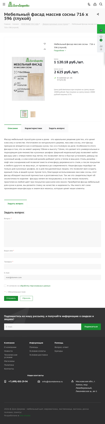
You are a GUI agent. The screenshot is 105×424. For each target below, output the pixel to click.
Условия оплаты (37, 351)
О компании (10, 347)
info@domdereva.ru (52, 381)
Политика (9, 365)
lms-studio (25, 415)
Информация (36, 342)
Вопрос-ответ (61, 347)
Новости (8, 351)
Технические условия (10, 356)
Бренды (59, 351)
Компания (9, 342)
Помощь (33, 347)
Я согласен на (28, 286)
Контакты (9, 368)
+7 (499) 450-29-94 (17, 381)
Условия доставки (38, 354)
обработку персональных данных (35, 286)
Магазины (9, 361)
